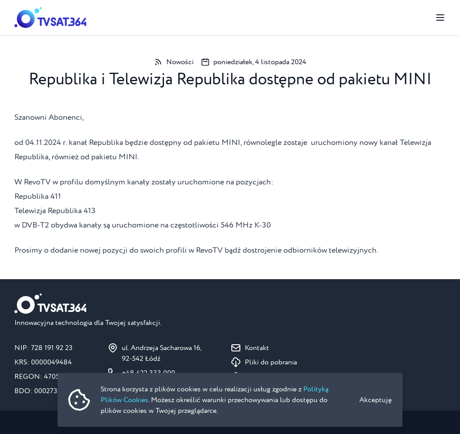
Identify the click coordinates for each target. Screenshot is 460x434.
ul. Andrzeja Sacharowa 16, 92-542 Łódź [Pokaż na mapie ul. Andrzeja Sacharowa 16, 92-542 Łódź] (162, 353)
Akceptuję (375, 399)
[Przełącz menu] (440, 17)
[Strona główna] (50, 17)
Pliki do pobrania (271, 362)
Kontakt (257, 347)
